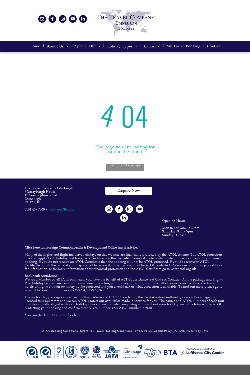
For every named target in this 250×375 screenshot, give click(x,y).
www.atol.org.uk (183, 269)
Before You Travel (91, 331)
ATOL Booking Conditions (60, 331)
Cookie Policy (163, 331)
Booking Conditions (118, 331)
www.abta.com (36, 290)
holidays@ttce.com (62, 210)
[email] (42, 19)
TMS (205, 331)
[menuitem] (36, 46)
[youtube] (73, 19)
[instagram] (62, 19)
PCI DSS (179, 331)
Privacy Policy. (143, 331)
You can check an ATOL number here (52, 315)
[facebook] (52, 19)
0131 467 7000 (35, 210)
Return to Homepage (125, 165)
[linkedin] (83, 19)
